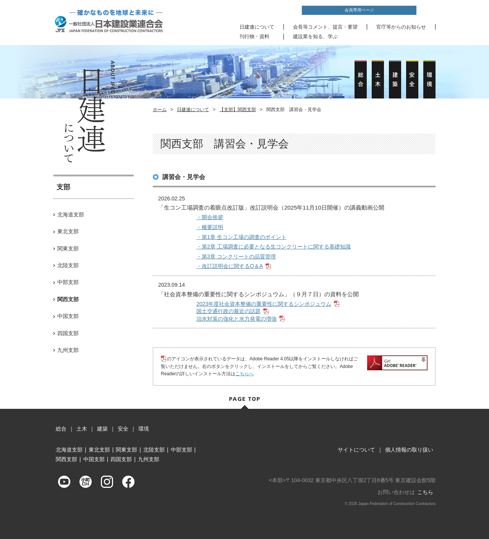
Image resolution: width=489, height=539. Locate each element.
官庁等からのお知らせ (401, 27)
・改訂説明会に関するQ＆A (229, 266)
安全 (123, 429)
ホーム (160, 109)
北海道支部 (70, 214)
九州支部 (68, 350)
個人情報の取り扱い (409, 450)
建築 (102, 429)
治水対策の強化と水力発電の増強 (236, 319)
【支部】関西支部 (237, 109)
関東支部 (68, 248)
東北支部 (68, 231)
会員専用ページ (359, 10)
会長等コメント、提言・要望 (325, 27)
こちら (425, 492)
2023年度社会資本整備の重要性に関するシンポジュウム (263, 304)
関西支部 (66, 459)
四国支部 (68, 333)
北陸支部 (68, 265)
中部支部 (68, 282)
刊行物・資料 (254, 36)
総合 (61, 429)
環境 (143, 429)
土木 (81, 429)
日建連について (257, 27)
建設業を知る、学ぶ (315, 36)
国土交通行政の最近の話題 (228, 311)
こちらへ (244, 373)
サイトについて (356, 450)
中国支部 (68, 316)
